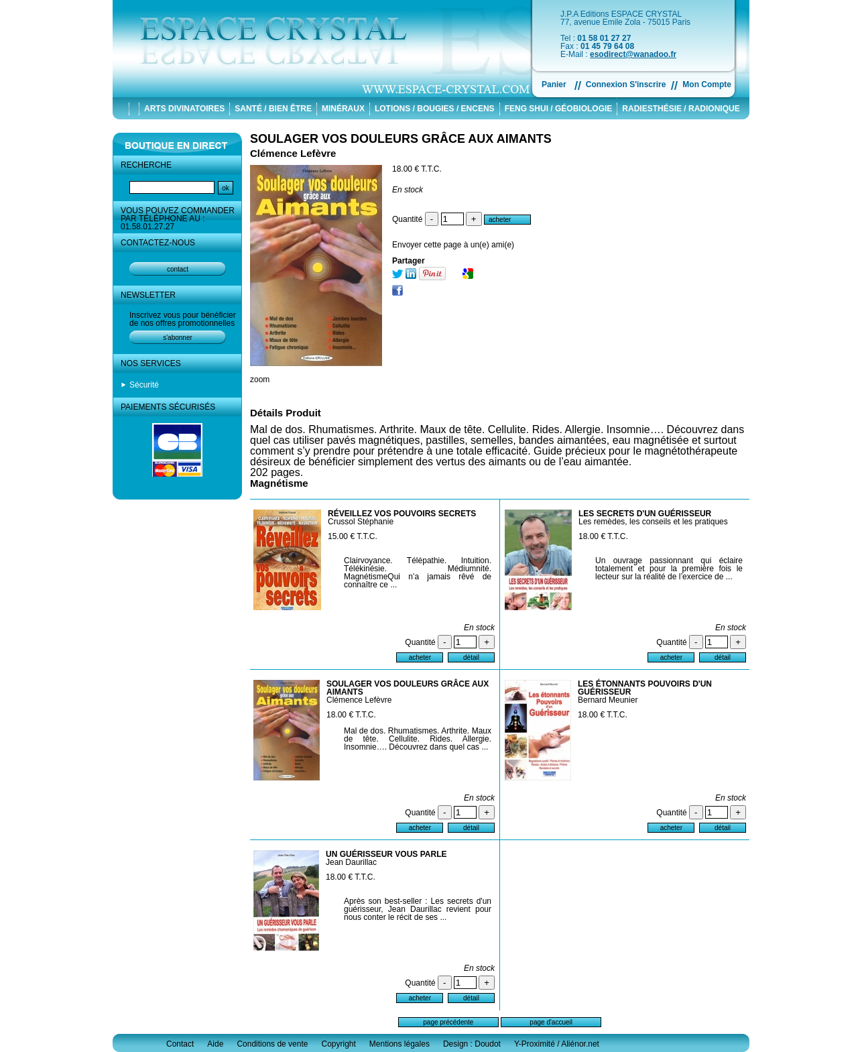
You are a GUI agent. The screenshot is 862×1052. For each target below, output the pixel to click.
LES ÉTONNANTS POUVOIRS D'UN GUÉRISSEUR (645, 688)
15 (352, 536)
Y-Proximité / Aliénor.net (556, 1044)
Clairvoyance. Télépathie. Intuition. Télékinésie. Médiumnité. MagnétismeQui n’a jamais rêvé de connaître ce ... (417, 572)
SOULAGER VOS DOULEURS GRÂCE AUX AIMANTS (401, 138)
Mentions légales (399, 1044)
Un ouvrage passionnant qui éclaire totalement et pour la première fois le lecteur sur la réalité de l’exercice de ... (669, 568)
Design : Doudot (472, 1044)
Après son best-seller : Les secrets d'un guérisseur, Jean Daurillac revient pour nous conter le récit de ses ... (417, 909)
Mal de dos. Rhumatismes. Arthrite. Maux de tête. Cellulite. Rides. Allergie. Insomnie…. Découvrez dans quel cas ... (417, 739)
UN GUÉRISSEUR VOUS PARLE (386, 854)
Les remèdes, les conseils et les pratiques (653, 522)
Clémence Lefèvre (358, 700)
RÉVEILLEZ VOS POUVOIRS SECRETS (402, 514)
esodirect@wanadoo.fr (633, 54)
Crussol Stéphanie (360, 522)
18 (603, 536)
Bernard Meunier (607, 700)
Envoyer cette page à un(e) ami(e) (453, 244)
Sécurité (144, 385)
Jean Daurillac (351, 862)
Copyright (338, 1044)
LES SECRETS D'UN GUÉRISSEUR (644, 514)
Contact (180, 1044)
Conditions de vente (272, 1044)
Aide (215, 1044)
